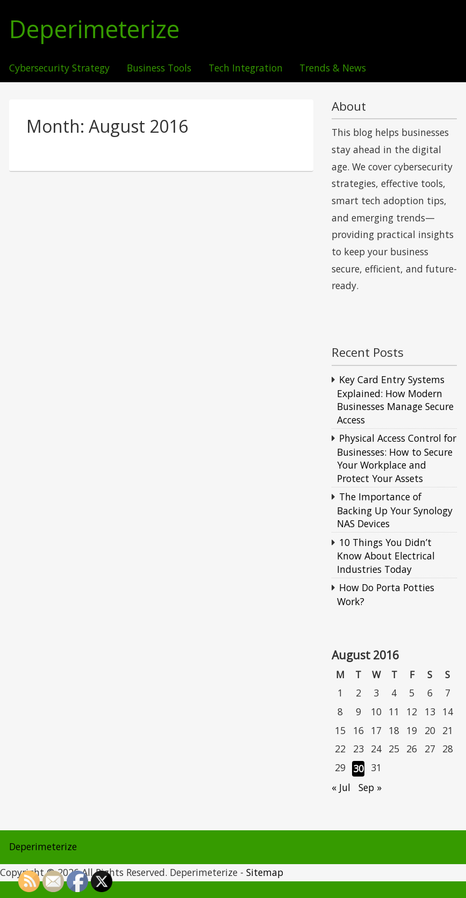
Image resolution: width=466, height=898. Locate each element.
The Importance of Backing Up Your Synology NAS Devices (395, 510)
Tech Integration (246, 68)
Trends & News (332, 68)
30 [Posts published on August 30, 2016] (358, 768)
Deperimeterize (94, 29)
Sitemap (264, 872)
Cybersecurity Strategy (59, 68)
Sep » (370, 787)
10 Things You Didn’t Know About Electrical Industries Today (386, 556)
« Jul (341, 787)
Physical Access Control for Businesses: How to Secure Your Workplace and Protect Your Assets (396, 458)
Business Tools (159, 68)
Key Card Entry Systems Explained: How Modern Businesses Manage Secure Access (395, 399)
